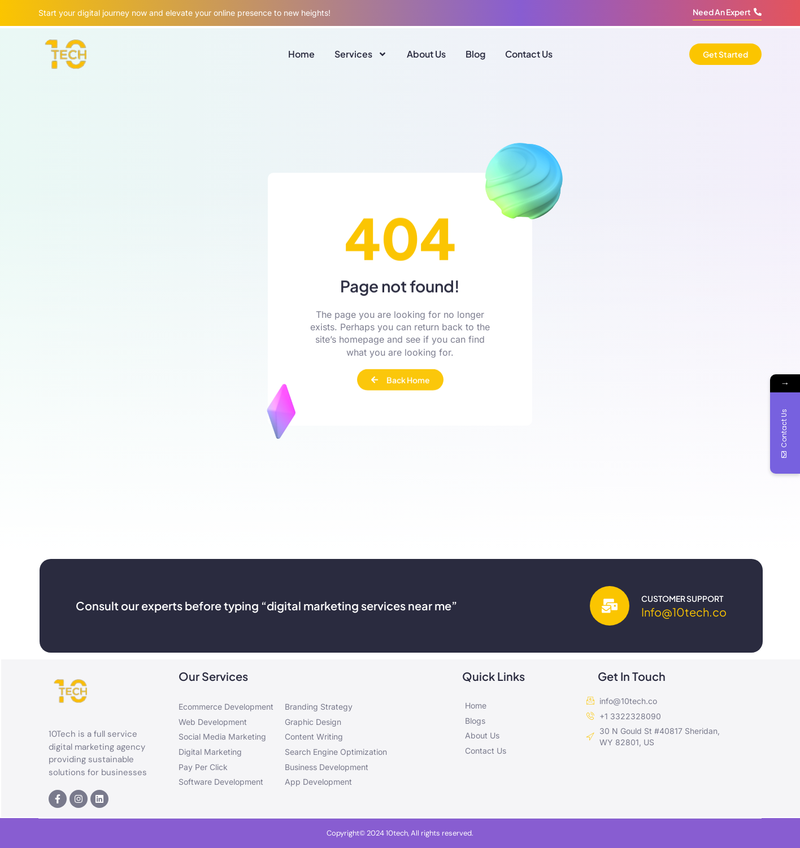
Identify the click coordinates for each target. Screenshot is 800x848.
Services (360, 54)
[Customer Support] (609, 606)
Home (301, 54)
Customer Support (682, 598)
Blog (475, 54)
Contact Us (529, 54)
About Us (426, 54)
